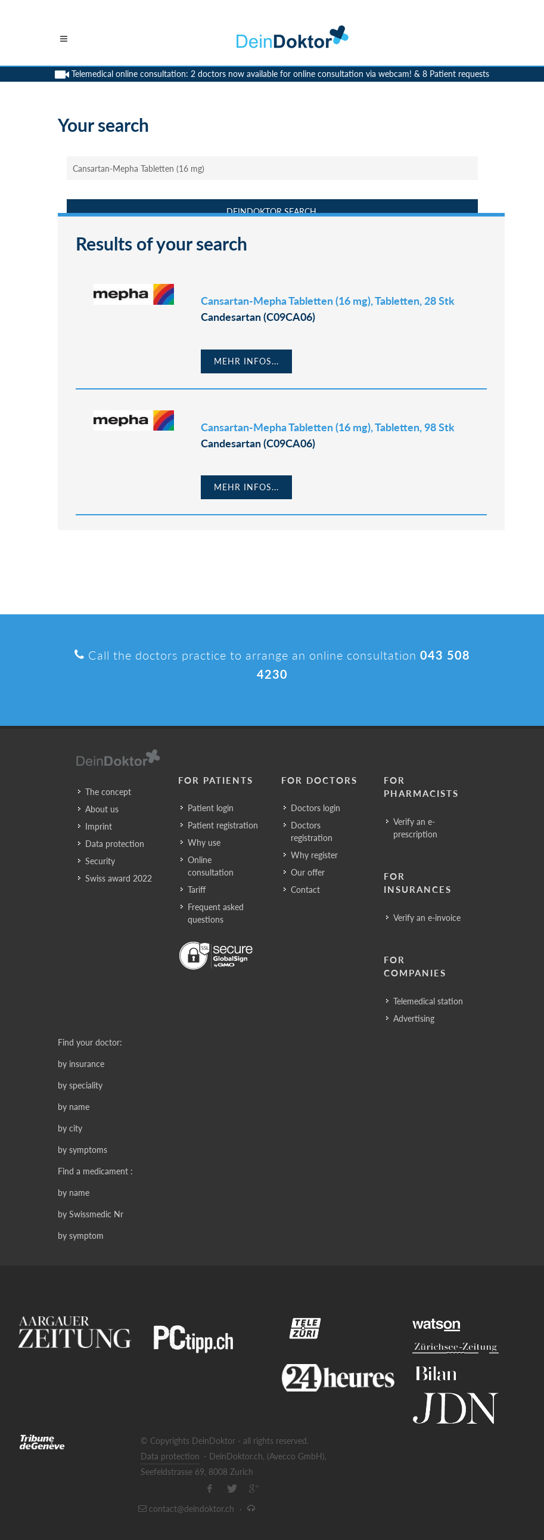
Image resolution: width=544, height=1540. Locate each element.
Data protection (114, 844)
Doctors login (315, 808)
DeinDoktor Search (271, 211)
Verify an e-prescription (415, 828)
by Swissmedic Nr (90, 1214)
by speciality (80, 1085)
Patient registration (223, 825)
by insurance (81, 1064)
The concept (108, 792)
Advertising (413, 1018)
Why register (314, 855)
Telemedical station (428, 1001)
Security (100, 861)
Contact (305, 890)
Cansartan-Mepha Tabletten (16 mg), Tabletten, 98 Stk (328, 427)
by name (73, 1107)
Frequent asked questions (216, 913)
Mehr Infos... (246, 361)
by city (70, 1128)
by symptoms (82, 1150)
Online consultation (211, 866)
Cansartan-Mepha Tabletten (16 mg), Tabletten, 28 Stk (328, 300)
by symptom (81, 1235)
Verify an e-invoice (427, 918)
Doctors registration (311, 831)
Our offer (308, 872)
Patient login (211, 808)
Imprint (98, 826)
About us (102, 809)
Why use (204, 842)
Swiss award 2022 (118, 878)
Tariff (197, 890)
